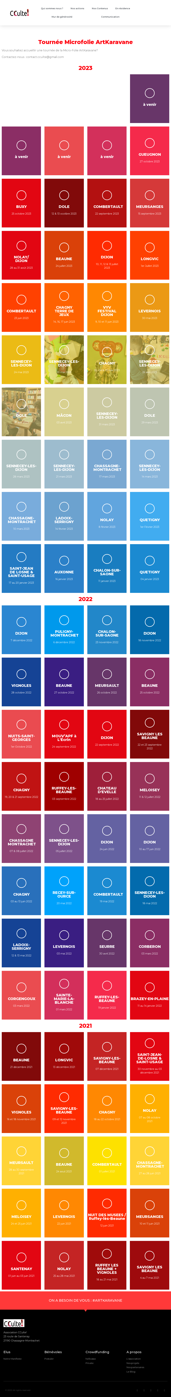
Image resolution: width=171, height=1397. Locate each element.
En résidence (122, 8)
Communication (110, 16)
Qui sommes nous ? (52, 8)
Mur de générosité (62, 16)
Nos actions (77, 8)
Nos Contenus (100, 8)
